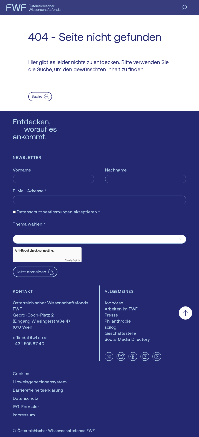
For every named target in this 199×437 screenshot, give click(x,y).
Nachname (116, 169)
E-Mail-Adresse (30, 190)
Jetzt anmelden (31, 271)
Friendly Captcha (72, 260)
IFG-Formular (26, 406)
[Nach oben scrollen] (185, 313)
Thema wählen (29, 223)
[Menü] (191, 7)
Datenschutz (25, 398)
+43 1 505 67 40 (28, 343)
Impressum (24, 414)
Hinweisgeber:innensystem (40, 381)
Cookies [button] (21, 373)
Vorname (22, 169)
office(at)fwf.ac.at (30, 337)
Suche (37, 96)
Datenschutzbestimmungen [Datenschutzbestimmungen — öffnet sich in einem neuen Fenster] (44, 211)
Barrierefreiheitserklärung (38, 390)
